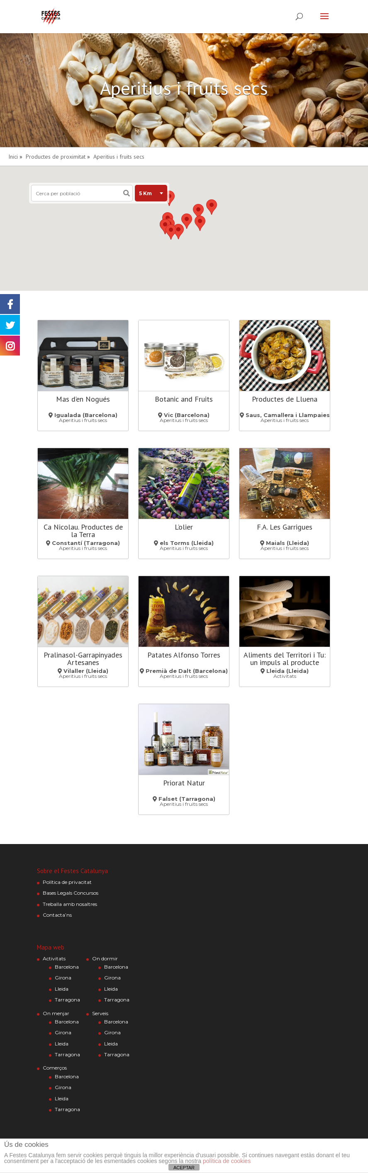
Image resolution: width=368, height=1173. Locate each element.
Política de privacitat (67, 882)
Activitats (54, 958)
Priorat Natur (184, 783)
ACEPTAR (184, 1167)
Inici (13, 156)
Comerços (55, 1068)
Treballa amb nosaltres (70, 904)
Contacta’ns (57, 915)
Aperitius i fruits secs (118, 156)
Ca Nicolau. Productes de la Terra (83, 530)
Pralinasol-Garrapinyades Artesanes (83, 658)
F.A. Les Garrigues (284, 527)
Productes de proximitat (55, 156)
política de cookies (227, 1161)
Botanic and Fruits (184, 399)
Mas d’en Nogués (83, 399)
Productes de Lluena (284, 399)
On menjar (56, 1013)
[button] (200, 223)
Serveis (100, 1013)
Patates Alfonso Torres (183, 655)
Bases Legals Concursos (70, 893)
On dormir (105, 958)
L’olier (184, 527)
